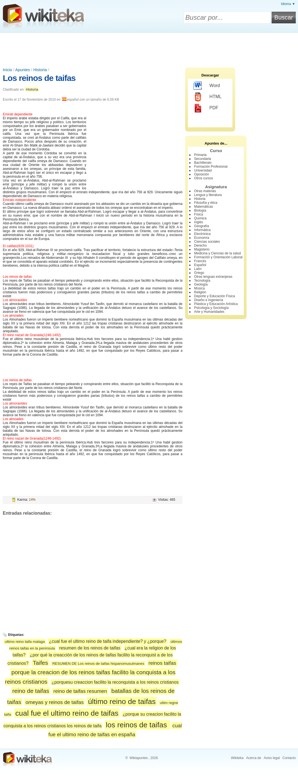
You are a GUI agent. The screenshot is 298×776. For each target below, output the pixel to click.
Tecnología (202, 280)
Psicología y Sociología (211, 308)
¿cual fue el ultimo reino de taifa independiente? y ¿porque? (107, 641)
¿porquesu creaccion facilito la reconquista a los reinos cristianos (115, 682)
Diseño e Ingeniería (208, 300)
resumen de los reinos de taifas (89, 648)
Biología (200, 210)
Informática (202, 230)
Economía (201, 238)
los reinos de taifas (137, 725)
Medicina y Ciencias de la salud (217, 253)
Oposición (201, 174)
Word (206, 85)
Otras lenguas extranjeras (213, 277)
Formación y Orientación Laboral (218, 257)
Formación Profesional (210, 166)
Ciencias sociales (207, 242)
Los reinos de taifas (39, 78)
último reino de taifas (122, 701)
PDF (205, 108)
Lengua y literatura (208, 195)
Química (200, 218)
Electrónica (202, 234)
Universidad (203, 170)
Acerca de (253, 758)
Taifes (40, 663)
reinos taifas (162, 663)
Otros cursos (203, 178)
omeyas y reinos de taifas (55, 702)
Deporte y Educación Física (214, 296)
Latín (198, 269)
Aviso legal (272, 758)
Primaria (200, 155)
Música (199, 288)
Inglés (198, 222)
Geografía (201, 226)
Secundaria (202, 159)
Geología (201, 284)
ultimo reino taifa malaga (25, 641)
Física (198, 214)
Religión (200, 292)
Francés (200, 261)
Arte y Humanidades (209, 312)
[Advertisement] (149, 48)
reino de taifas (30, 691)
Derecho (200, 245)
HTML (207, 97)
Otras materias (205, 191)
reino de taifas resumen (80, 691)
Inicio (7, 70)
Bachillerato (203, 163)
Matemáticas (203, 207)
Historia (40, 70)
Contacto (289, 758)
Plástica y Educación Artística (216, 304)
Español (200, 265)
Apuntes (22, 70)
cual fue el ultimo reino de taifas (66, 713)
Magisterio (201, 249)
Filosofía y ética (205, 203)
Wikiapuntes (139, 758)
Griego (199, 273)
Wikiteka (237, 758)
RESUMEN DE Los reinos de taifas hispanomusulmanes (98, 663)
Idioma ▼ (288, 4)
